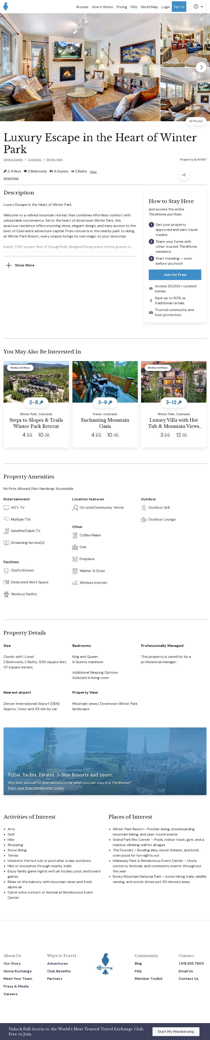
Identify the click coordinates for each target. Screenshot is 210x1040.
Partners (54, 978)
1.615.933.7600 (191, 963)
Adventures (57, 963)
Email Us (186, 971)
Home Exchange (18, 971)
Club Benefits (59, 971)
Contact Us (189, 978)
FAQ (138, 971)
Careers (11, 994)
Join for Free (175, 274)
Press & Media (16, 986)
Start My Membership (176, 1031)
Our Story (12, 963)
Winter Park (54, 159)
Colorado (34, 159)
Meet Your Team (18, 978)
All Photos (196, 121)
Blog (138, 963)
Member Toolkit (149, 978)
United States (13, 159)
